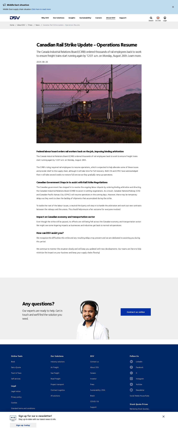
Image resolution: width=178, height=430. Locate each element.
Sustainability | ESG (97, 390)
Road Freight (55, 378)
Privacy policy (16, 397)
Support (93, 407)
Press (92, 384)
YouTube (139, 384)
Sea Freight (55, 373)
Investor (93, 378)
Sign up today (23, 425)
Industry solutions (58, 361)
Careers (93, 373)
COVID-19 (94, 401)
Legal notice (15, 391)
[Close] (173, 7)
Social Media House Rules (139, 395)
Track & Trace (16, 373)
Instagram (140, 378)
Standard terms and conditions (23, 408)
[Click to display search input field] (151, 20)
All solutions (55, 395)
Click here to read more (41, 9)
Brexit (92, 395)
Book (13, 361)
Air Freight (55, 367)
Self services (15, 378)
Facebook (139, 367)
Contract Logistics (58, 390)
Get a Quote (16, 367)
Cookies (14, 402)
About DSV (94, 367)
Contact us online (136, 317)
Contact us (94, 361)
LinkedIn (139, 361)
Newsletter (140, 390)
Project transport (57, 384)
